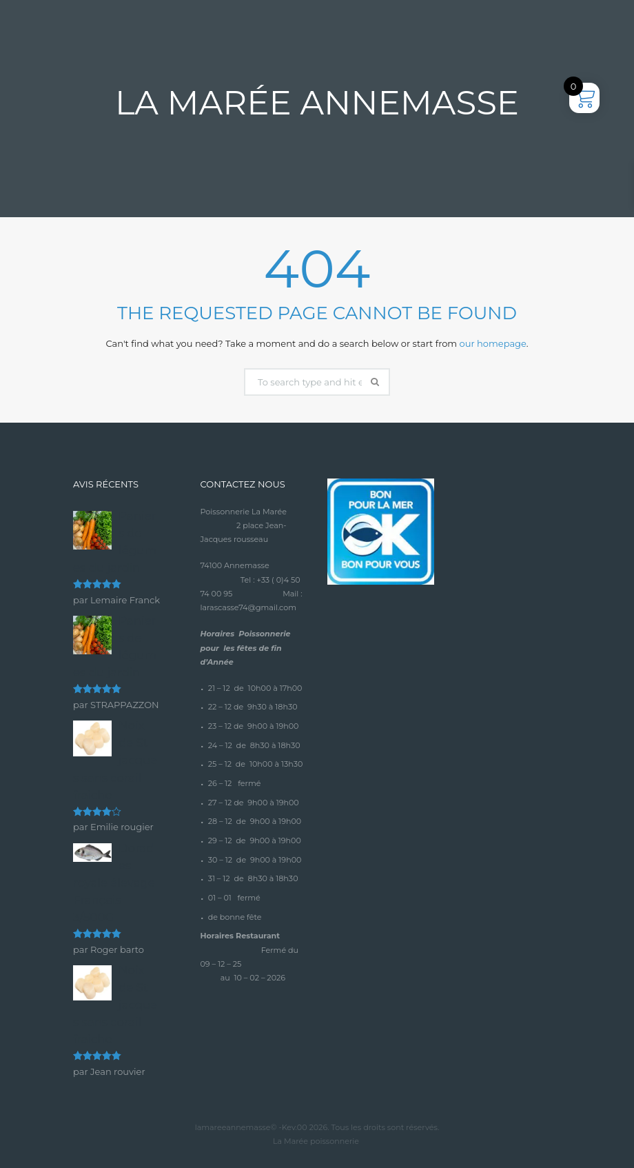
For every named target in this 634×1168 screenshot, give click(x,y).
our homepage (493, 343)
